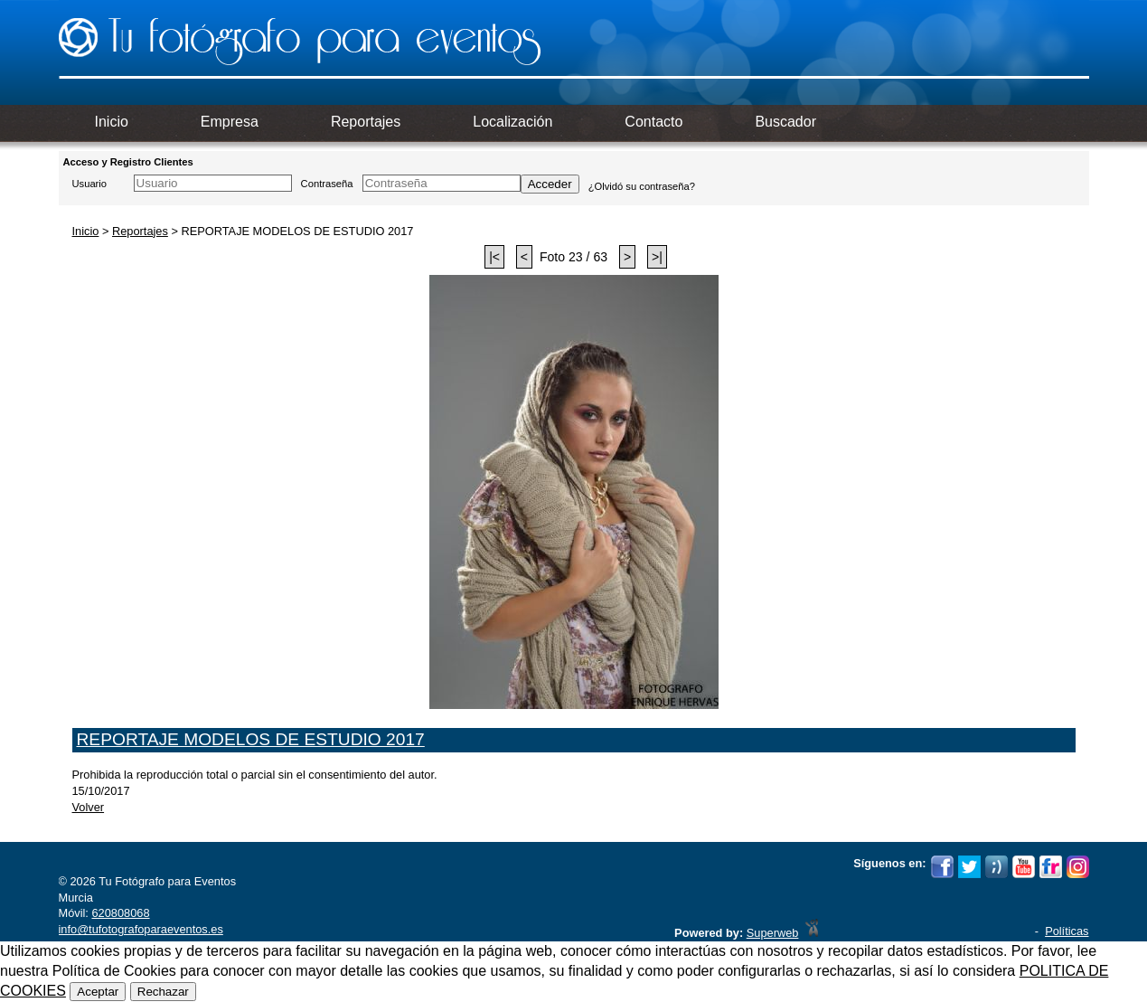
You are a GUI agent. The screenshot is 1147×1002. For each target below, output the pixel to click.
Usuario (90, 183)
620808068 (120, 913)
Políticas (1066, 931)
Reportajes (140, 231)
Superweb (773, 933)
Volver (88, 807)
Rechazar (163, 991)
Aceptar (97, 991)
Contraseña (327, 183)
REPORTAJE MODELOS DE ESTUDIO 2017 (251, 739)
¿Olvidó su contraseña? (641, 186)
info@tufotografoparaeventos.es (141, 929)
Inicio (85, 231)
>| (657, 257)
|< (494, 257)
